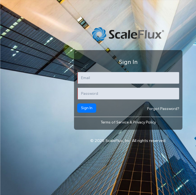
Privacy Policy (144, 122)
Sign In (86, 108)
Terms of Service (115, 122)
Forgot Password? (163, 108)
